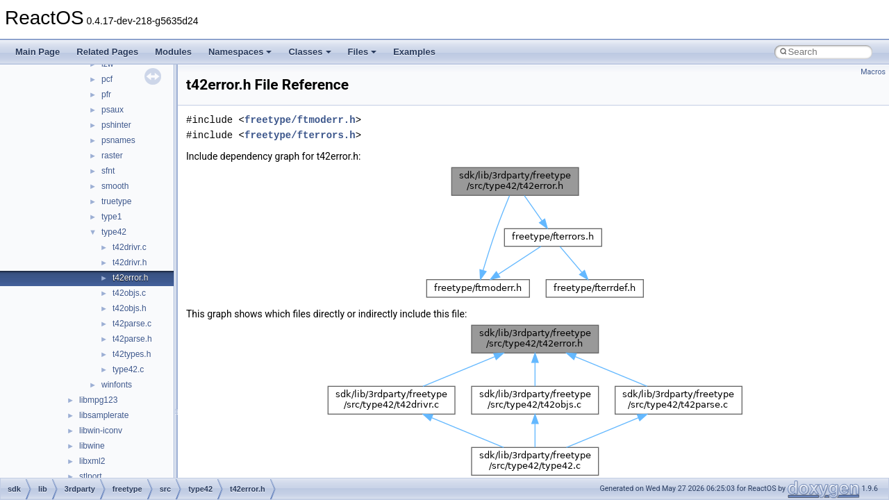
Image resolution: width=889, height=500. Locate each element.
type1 (111, 217)
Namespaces (240, 52)
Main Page (37, 52)
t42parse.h (132, 339)
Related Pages (107, 52)
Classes (309, 52)
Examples (414, 52)
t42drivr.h (130, 262)
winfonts (116, 385)
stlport (90, 476)
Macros (873, 71)
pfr (106, 94)
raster (112, 155)
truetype (116, 201)
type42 (113, 232)
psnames (118, 140)
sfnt (108, 171)
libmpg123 (98, 400)
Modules (173, 52)
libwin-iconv (100, 430)
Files (362, 52)
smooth (114, 186)
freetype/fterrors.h (300, 135)
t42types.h (132, 354)
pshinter (116, 125)
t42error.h (130, 278)
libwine (92, 446)
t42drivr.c (130, 247)
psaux (112, 110)
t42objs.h (130, 308)
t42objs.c (129, 293)
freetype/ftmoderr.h (300, 119)
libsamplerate (103, 415)
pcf (107, 79)
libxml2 (92, 461)
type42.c (128, 369)
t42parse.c (132, 323)
